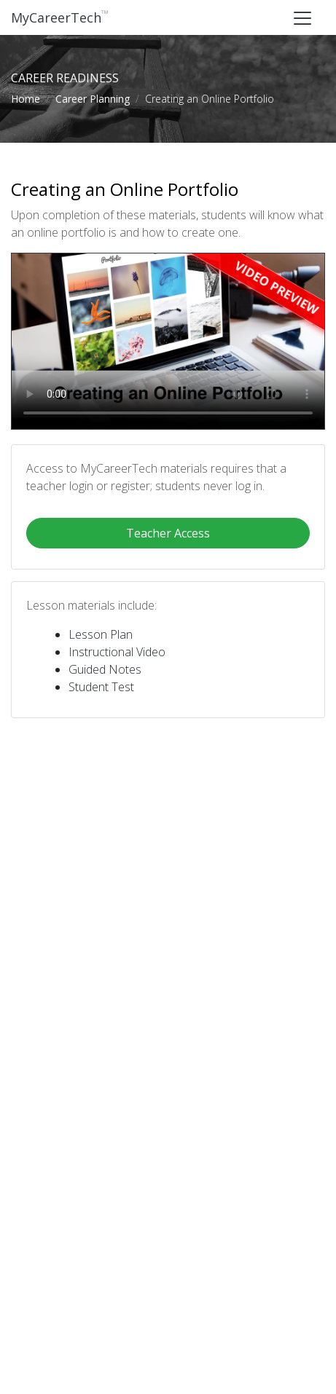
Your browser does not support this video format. (168, 341)
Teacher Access (168, 533)
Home (25, 99)
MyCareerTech (60, 17)
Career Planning (92, 99)
